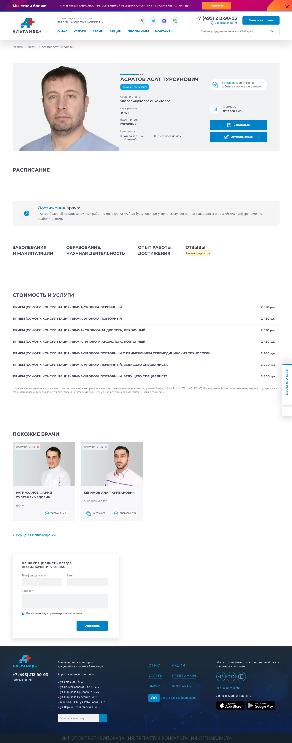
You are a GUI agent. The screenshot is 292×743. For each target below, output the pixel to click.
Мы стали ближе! (30, 6)
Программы (138, 31)
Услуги (80, 31)
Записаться (238, 125)
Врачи (97, 31)
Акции (115, 31)
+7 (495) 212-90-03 (216, 18)
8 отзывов (228, 82)
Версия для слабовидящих (172, 697)
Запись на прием (261, 20)
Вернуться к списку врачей (35, 535)
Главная (18, 47)
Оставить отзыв (238, 137)
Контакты (164, 31)
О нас (62, 31)
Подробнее (216, 5)
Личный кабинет (226, 23)
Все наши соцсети (228, 688)
